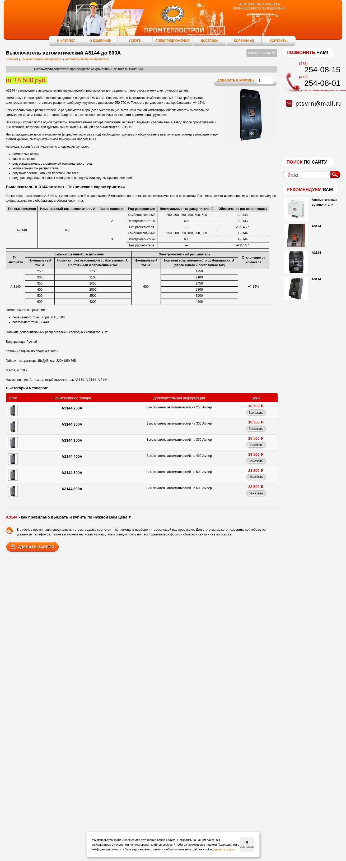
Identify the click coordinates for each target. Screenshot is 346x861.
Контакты (278, 41)
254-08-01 (322, 83)
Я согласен (247, 845)
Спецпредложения (172, 41)
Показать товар (262, 53)
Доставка (209, 41)
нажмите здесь (223, 849)
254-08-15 (322, 69)
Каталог (66, 41)
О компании (100, 41)
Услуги (135, 41)
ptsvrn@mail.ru (319, 103)
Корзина (244, 41)
